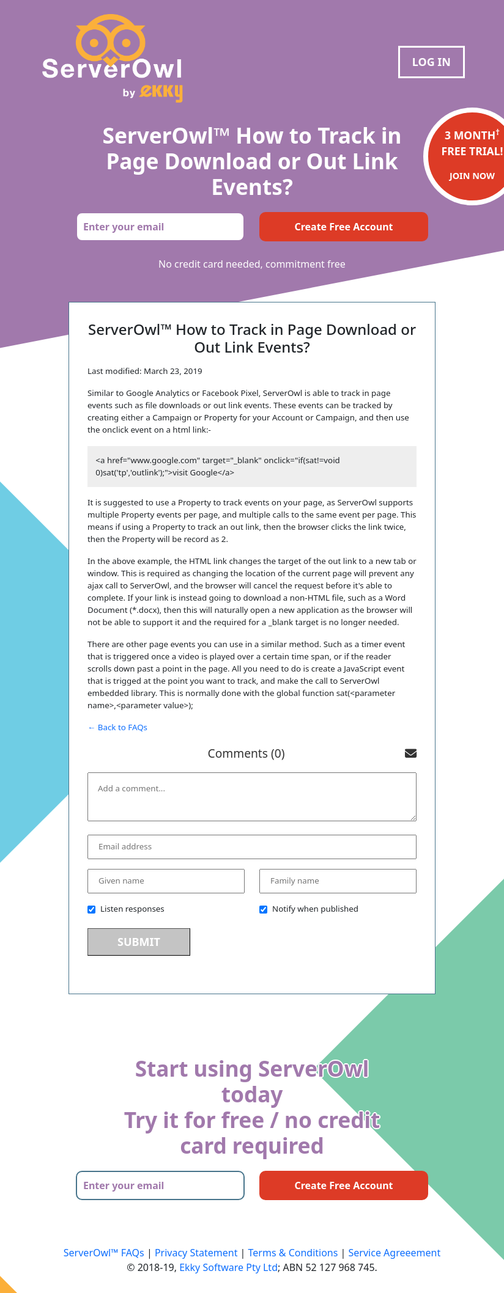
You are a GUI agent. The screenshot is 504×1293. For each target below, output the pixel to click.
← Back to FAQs (117, 727)
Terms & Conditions (293, 1252)
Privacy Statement (196, 1252)
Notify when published (308, 908)
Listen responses (126, 908)
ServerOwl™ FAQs (104, 1252)
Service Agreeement (395, 1252)
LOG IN (431, 61)
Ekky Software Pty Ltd (228, 1267)
